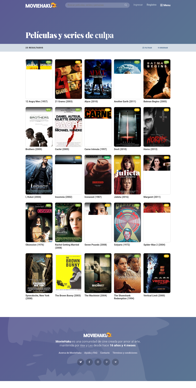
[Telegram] (122, 367)
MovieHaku (98, 336)
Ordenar (161, 47)
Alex (82, 348)
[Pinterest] (110, 367)
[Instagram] (98, 367)
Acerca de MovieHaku (70, 356)
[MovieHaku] (41, 5)
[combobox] (98, 5)
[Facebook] (86, 367)
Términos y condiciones (125, 356)
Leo (90, 348)
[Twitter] (73, 367)
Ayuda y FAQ (90, 356)
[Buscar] (126, 5)
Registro (152, 5)
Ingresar (138, 5)
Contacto (105, 356)
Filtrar (143, 47)
